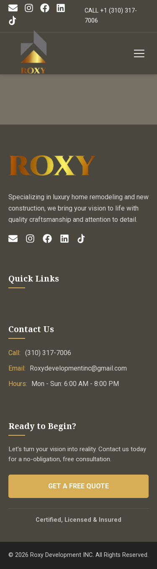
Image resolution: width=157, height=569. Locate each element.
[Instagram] (28, 10)
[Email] (13, 10)
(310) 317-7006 (48, 353)
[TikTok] (13, 23)
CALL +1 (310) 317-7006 (111, 15)
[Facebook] (44, 10)
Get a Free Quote (78, 486)
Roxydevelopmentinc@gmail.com (78, 368)
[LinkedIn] (60, 10)
